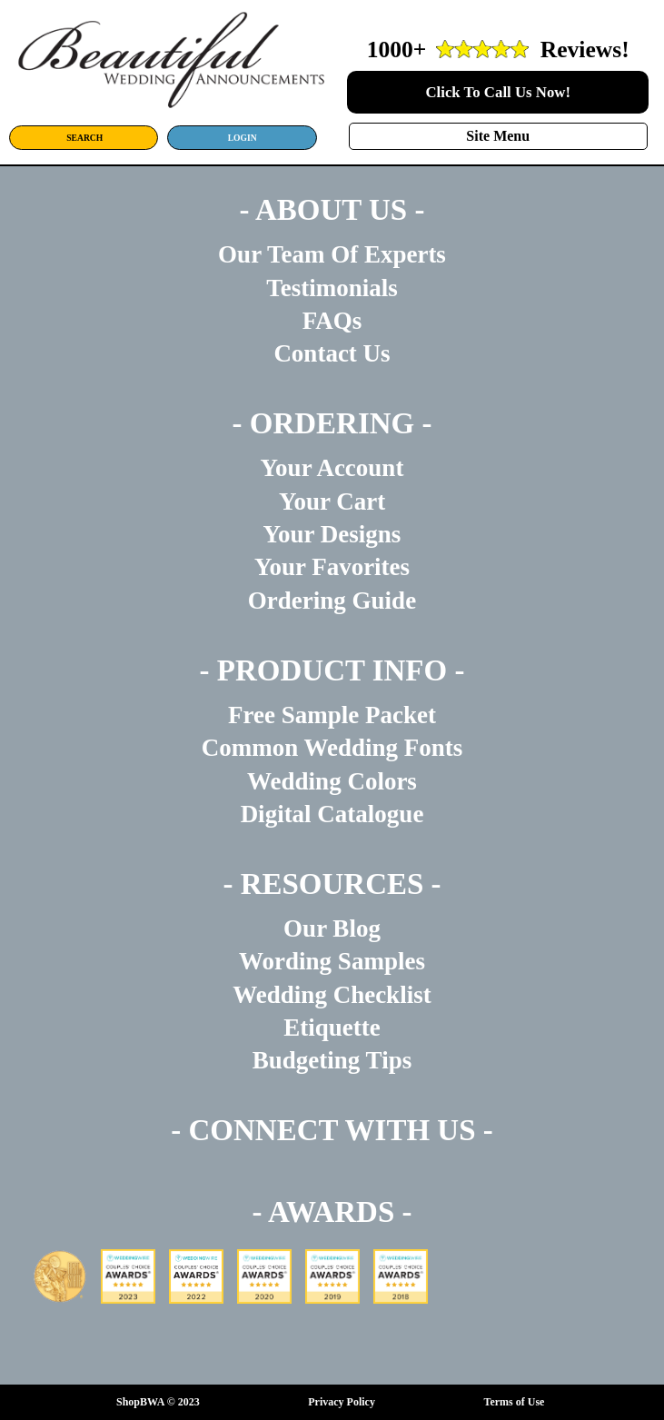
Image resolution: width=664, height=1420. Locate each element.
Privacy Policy (341, 1401)
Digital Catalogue (332, 814)
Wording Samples (332, 961)
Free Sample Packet (332, 715)
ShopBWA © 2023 (158, 1401)
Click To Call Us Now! (497, 92)
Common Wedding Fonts (332, 747)
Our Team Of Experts (332, 254)
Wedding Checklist (332, 994)
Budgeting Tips (332, 1060)
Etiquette (331, 1027)
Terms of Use (514, 1401)
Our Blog (332, 928)
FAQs (332, 320)
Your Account (332, 468)
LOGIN (242, 138)
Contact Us (331, 353)
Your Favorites (332, 567)
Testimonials (332, 288)
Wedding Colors (332, 781)
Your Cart (332, 501)
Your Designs (332, 534)
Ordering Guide (332, 600)
